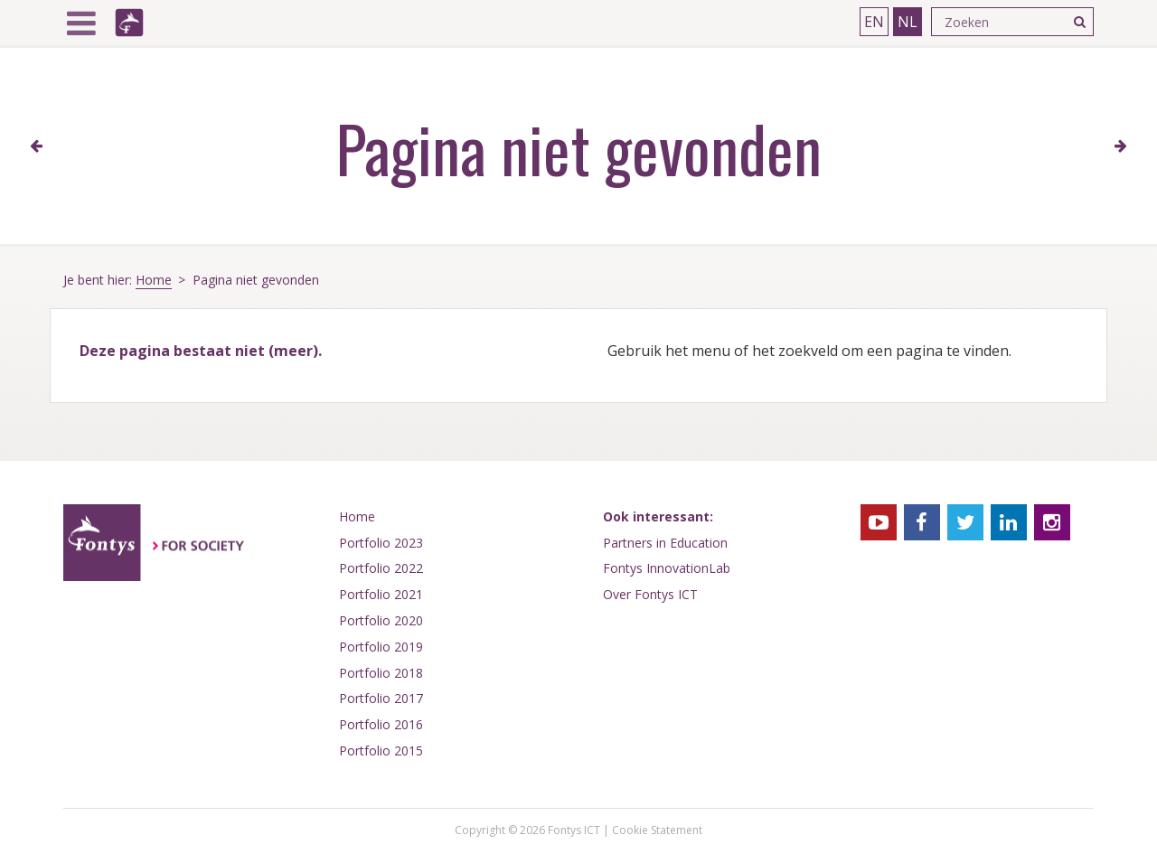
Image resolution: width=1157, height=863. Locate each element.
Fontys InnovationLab (666, 568)
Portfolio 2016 (381, 724)
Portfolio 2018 (381, 672)
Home (154, 279)
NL (907, 22)
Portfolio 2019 (381, 646)
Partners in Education (665, 542)
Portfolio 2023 (381, 542)
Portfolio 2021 (381, 594)
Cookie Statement (657, 830)
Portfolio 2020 (381, 620)
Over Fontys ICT (650, 594)
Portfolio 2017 (381, 698)
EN (874, 22)
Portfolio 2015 (381, 750)
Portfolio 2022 (381, 568)
